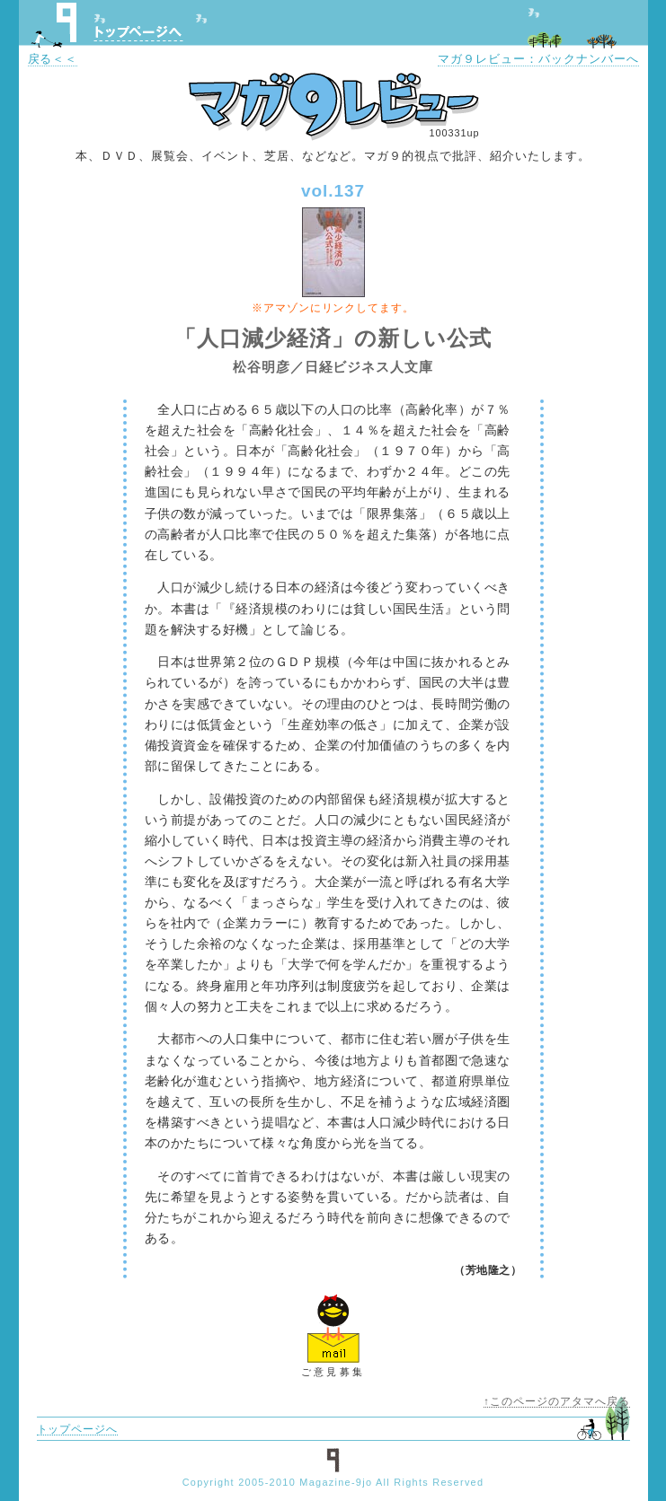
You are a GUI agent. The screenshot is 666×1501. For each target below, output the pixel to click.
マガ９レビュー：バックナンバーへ (538, 59)
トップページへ (138, 33)
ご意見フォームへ (333, 1328)
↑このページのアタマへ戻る (556, 1401)
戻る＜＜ (53, 59)
